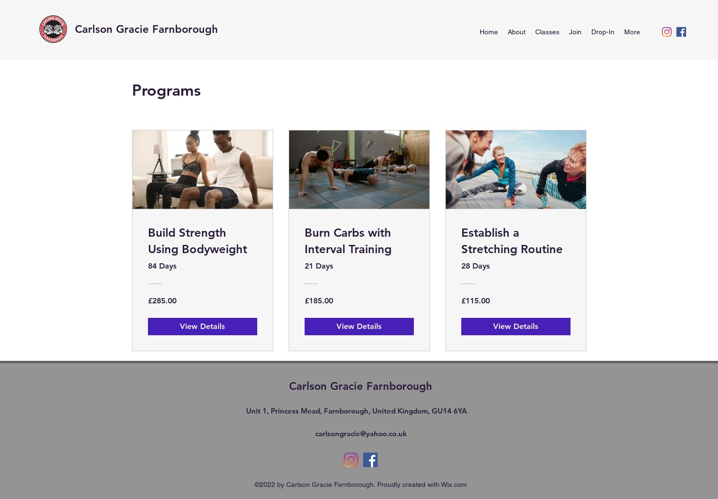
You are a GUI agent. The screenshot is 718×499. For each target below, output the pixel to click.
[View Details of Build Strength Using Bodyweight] (202, 326)
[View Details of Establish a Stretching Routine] (516, 326)
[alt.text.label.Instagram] (667, 32)
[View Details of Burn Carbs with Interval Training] (359, 326)
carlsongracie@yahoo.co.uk (361, 433)
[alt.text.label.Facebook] (681, 32)
